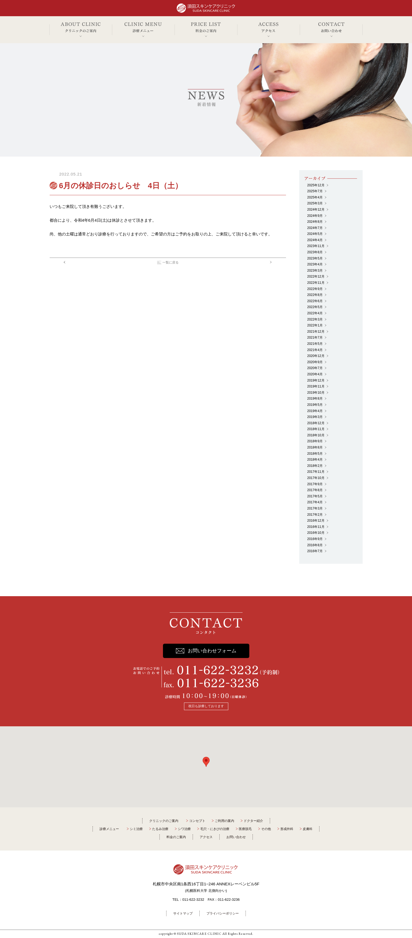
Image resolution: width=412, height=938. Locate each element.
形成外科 (286, 829)
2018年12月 (316, 423)
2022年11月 (316, 283)
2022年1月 (315, 325)
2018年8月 (315, 447)
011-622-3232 (193, 899)
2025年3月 (315, 203)
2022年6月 (315, 301)
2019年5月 (315, 405)
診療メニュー (109, 829)
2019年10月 (316, 392)
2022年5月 (315, 307)
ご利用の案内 (224, 821)
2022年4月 (315, 313)
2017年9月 (315, 484)
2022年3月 (315, 319)
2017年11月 (316, 472)
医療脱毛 (245, 829)
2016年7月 (315, 551)
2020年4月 (315, 374)
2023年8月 (315, 252)
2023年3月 (315, 270)
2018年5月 (315, 453)
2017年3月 (315, 508)
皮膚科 (307, 829)
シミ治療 (136, 829)
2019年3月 (315, 417)
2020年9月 (315, 362)
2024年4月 (315, 240)
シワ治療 (184, 829)
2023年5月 (315, 258)
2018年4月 (315, 459)
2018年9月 (315, 441)
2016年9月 (315, 539)
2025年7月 (315, 191)
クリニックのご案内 (163, 821)
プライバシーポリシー (222, 913)
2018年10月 (316, 435)
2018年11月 (316, 429)
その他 (266, 829)
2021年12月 (316, 331)
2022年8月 (315, 295)
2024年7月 (315, 228)
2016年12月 (316, 520)
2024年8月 (315, 222)
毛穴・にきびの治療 (214, 829)
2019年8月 (315, 398)
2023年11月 (316, 246)
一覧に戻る (170, 262)
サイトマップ (183, 913)
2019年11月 (316, 386)
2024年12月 (316, 209)
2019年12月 (316, 380)
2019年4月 (315, 411)
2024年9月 (315, 216)
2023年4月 (315, 264)
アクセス (206, 837)
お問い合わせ (236, 837)
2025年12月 (316, 185)
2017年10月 (316, 478)
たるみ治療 (160, 829)
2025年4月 (315, 197)
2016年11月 (316, 527)
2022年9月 (315, 289)
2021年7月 (315, 337)
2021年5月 (315, 344)
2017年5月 (315, 496)
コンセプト (197, 821)
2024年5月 (315, 234)
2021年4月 (315, 350)
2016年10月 (316, 533)
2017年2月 (315, 515)
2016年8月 (315, 545)
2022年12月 (316, 276)
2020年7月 (315, 368)
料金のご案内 (176, 837)
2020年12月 (316, 356)
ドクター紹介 (253, 821)
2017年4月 (315, 502)
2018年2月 (315, 466)
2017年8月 (315, 490)
